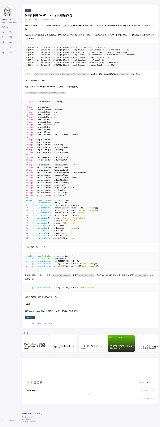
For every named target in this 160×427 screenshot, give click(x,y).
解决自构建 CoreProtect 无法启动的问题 (48, 15)
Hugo (26, 419)
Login (149, 382)
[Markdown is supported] (29, 382)
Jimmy (31, 421)
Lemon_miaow (35, 311)
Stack (26, 421)
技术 (28, 10)
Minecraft (30, 317)
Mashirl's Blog (8, 19)
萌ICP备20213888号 (28, 417)
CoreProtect (68, 25)
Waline (149, 398)
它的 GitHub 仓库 (77, 35)
